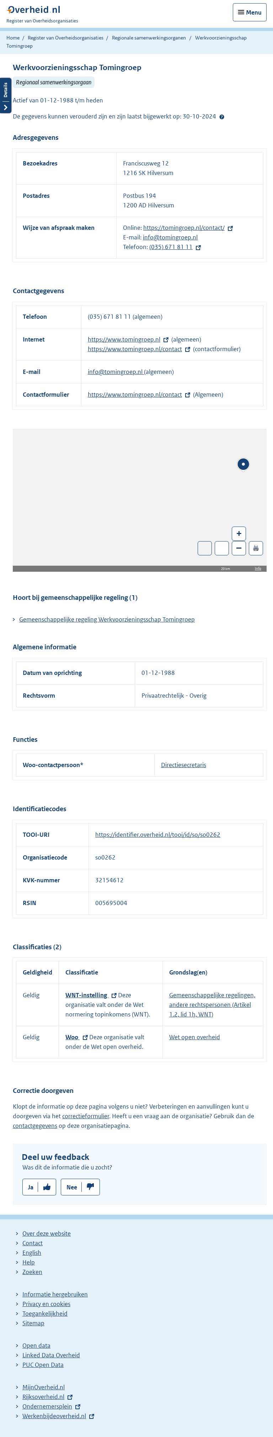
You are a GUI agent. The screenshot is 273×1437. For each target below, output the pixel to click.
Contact (32, 1243)
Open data (36, 1345)
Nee (71, 1187)
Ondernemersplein (47, 1406)
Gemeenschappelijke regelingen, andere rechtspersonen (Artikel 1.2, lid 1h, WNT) (212, 1004)
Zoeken (32, 1272)
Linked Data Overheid (51, 1355)
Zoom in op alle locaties (222, 548)
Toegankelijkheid (45, 1313)
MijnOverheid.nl (43, 1387)
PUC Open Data (43, 1365)
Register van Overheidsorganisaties (65, 38)
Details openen (5, 95)
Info (258, 568)
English (31, 1253)
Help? (222, 116)
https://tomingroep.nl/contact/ (184, 228)
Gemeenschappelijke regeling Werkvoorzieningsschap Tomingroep (107, 619)
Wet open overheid (194, 1037)
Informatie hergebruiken (55, 1294)
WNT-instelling (86, 995)
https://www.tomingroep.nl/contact (135, 349)
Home (13, 38)
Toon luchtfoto (205, 548)
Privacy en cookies (46, 1304)
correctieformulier (85, 1116)
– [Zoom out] (239, 547)
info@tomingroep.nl (170, 237)
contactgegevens (35, 1126)
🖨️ (255, 547)
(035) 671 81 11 (171, 247)
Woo (72, 1037)
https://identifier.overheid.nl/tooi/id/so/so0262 (157, 835)
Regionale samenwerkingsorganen (149, 38)
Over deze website (46, 1233)
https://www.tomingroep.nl (124, 339)
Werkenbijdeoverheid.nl (54, 1416)
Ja (30, 1187)
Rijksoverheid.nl (43, 1397)
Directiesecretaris (183, 765)
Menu (254, 12)
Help (28, 1262)
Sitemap (33, 1323)
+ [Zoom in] (239, 533)
